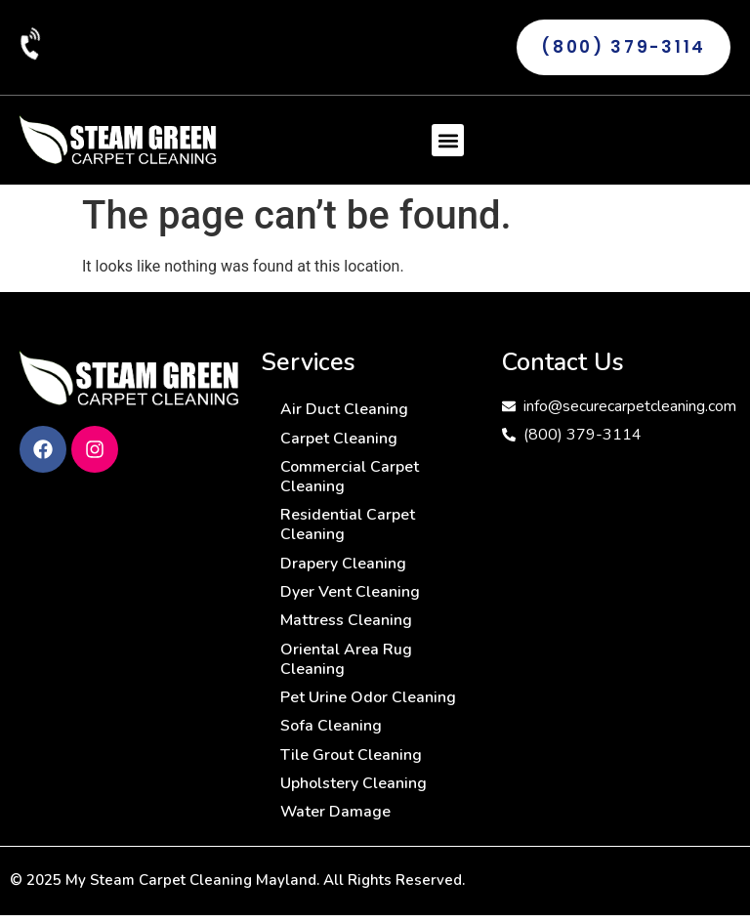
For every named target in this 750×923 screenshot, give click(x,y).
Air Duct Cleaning (344, 409)
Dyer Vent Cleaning (350, 595)
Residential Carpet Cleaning (347, 526)
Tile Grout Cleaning (351, 761)
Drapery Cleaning (343, 565)
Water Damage (336, 819)
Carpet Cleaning (338, 438)
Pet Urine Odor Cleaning (368, 702)
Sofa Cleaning (331, 731)
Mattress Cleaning (346, 624)
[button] (448, 140)
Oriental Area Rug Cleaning (346, 663)
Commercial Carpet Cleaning (349, 477)
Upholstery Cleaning (353, 790)
